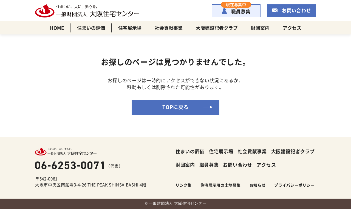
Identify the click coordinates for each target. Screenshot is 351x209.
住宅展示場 (129, 27)
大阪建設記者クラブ (217, 27)
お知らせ (258, 185)
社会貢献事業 (169, 27)
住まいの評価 (91, 27)
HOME (57, 27)
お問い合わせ (296, 10)
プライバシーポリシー (294, 185)
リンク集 (184, 185)
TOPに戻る (175, 106)
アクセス (292, 27)
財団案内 (260, 27)
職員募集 (236, 9)
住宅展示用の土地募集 (220, 185)
